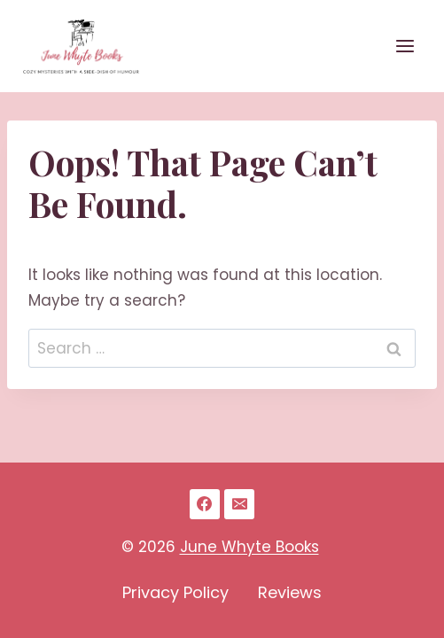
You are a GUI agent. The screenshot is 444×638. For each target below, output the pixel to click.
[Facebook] (205, 504)
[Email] (239, 504)
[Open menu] (404, 45)
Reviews (290, 592)
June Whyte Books (249, 546)
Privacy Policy (175, 592)
